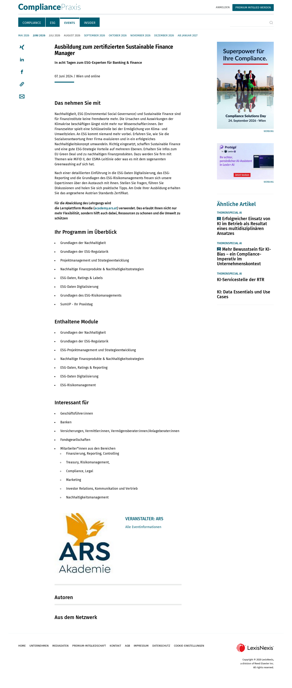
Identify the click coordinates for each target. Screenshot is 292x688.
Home (22, 645)
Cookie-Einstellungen (189, 645)
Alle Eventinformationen (143, 527)
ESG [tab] (52, 23)
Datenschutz (161, 645)
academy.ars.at (106, 208)
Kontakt (115, 645)
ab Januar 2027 (188, 35)
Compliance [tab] (32, 23)
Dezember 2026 (164, 35)
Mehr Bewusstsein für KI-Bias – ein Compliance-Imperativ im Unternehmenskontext (244, 256)
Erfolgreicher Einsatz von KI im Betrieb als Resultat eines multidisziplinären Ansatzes (243, 226)
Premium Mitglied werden (253, 7)
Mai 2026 (23, 35)
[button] (22, 84)
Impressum (141, 645)
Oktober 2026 (118, 35)
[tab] (32, 22)
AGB (127, 645)
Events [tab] (69, 23)
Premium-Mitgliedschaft (89, 645)
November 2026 (140, 35)
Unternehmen (39, 645)
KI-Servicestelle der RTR (240, 279)
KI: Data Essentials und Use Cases (243, 294)
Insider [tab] (89, 23)
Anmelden (223, 7)
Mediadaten (60, 645)
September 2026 (94, 35)
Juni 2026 (39, 35)
